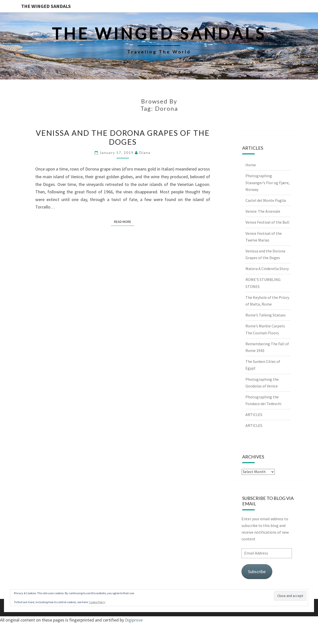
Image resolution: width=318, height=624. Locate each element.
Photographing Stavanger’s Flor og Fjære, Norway (267, 182)
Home (250, 164)
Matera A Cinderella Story (267, 268)
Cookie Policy (97, 602)
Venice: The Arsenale (262, 211)
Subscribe (257, 571)
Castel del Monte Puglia (265, 200)
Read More (124, 221)
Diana (145, 152)
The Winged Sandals (46, 6)
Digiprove (134, 620)
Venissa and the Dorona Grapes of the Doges (123, 137)
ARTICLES (253, 414)
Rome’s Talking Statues (265, 314)
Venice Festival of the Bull (267, 222)
